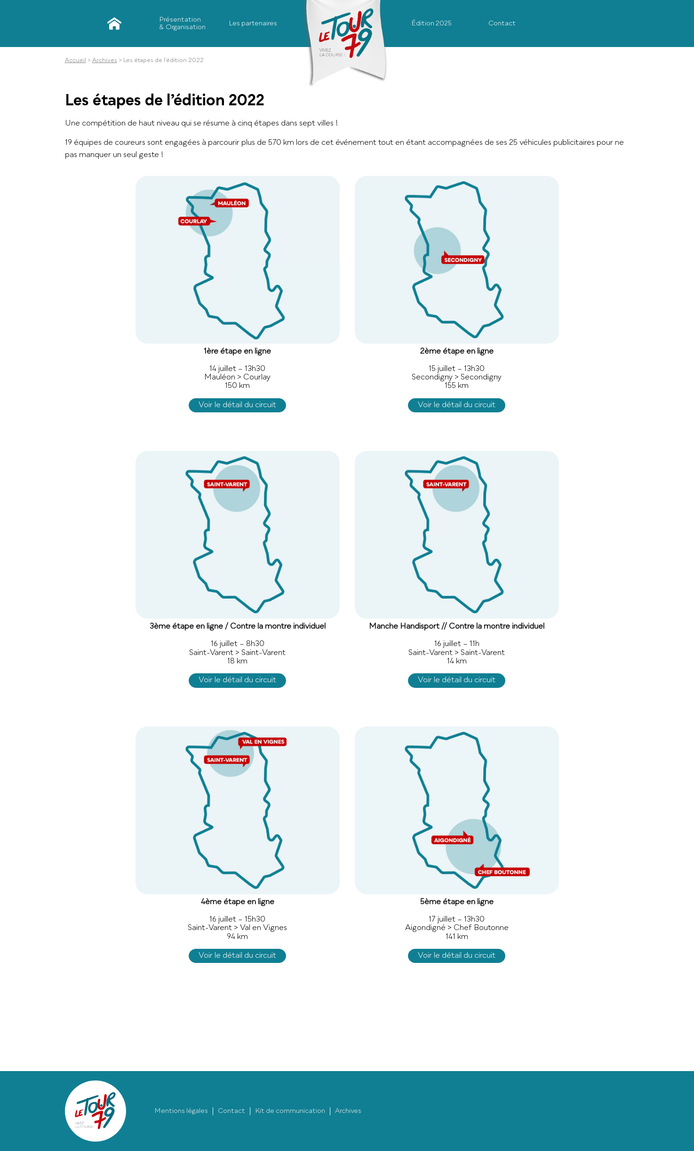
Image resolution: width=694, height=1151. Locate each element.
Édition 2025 (431, 23)
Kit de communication (290, 1111)
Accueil (112, 23)
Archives (104, 60)
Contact (502, 23)
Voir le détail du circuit (237, 405)
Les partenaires (253, 23)
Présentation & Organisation (182, 23)
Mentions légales (181, 1111)
